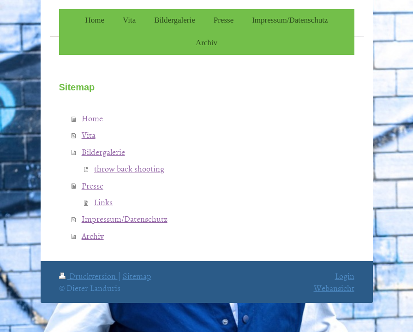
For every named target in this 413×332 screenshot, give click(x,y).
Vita (89, 135)
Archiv (93, 236)
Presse (92, 185)
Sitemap (137, 276)
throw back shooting (129, 168)
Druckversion (88, 276)
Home (92, 118)
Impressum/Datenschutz (125, 219)
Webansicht (334, 288)
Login (344, 276)
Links (103, 202)
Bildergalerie (103, 152)
